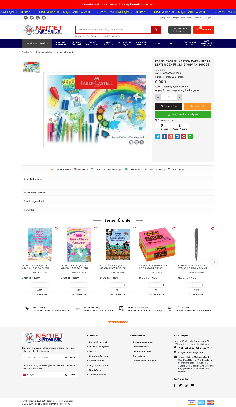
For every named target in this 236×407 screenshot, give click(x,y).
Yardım (198, 17)
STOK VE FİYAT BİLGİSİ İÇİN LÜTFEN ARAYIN (74, 12)
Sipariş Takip (164, 17)
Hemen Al (197, 106)
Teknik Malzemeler (142, 351)
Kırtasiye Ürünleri (141, 346)
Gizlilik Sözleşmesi (98, 342)
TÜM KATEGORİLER (37, 43)
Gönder (70, 357)
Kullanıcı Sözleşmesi (99, 346)
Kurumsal (93, 335)
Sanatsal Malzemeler (143, 342)
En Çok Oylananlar (111, 36)
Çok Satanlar (93, 36)
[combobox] (25, 374)
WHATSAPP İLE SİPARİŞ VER (183, 114)
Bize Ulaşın (181, 335)
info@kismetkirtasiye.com (188, 352)
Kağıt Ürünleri (139, 356)
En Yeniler (79, 36)
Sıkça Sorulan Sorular (182, 17)
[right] (214, 262)
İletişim (208, 17)
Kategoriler (137, 335)
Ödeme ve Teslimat (98, 356)
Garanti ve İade (96, 360)
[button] (203, 30)
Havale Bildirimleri (98, 374)
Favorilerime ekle (165, 120)
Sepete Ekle (169, 106)
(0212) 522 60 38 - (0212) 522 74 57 (193, 347)
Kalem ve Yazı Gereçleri (144, 360)
